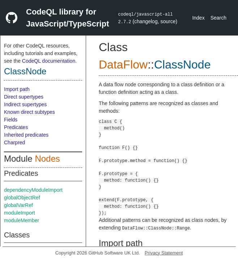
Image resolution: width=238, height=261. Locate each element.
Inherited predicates (26, 135)
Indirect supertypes (25, 104)
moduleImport (19, 213)
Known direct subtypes (29, 112)
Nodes (47, 158)
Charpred (14, 142)
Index (198, 18)
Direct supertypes (23, 97)
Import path (17, 89)
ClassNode (25, 71)
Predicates (16, 127)
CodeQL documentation (48, 61)
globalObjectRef (22, 197)
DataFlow (123, 64)
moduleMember (21, 220)
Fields (10, 120)
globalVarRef (18, 205)
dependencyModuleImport (33, 190)
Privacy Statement (164, 253)
